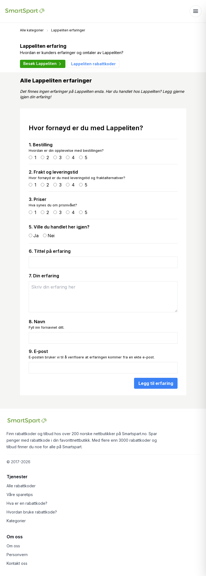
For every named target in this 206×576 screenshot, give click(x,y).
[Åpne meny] (196, 11)
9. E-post (38, 351)
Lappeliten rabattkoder (93, 63)
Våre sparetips (20, 494)
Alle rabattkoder (21, 485)
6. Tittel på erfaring (50, 251)
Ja (36, 235)
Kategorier (16, 520)
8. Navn (37, 321)
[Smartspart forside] (24, 11)
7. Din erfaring (44, 275)
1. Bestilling (41, 144)
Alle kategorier (31, 30)
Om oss (13, 546)
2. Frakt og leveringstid (53, 172)
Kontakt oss (17, 563)
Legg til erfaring (155, 383)
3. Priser (38, 199)
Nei (51, 235)
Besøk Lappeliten (42, 63)
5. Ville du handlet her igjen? (59, 227)
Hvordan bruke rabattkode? (32, 512)
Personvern (17, 554)
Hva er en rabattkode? (27, 503)
